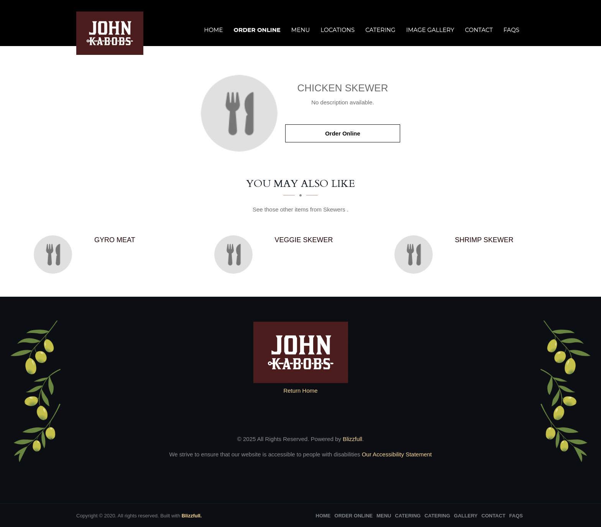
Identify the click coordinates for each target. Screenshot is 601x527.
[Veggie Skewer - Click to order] (235, 254)
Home (213, 29)
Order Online (256, 29)
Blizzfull (352, 439)
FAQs (511, 29)
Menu (300, 29)
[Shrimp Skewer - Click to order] (415, 254)
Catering (380, 29)
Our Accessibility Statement (396, 454)
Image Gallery (430, 29)
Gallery (466, 516)
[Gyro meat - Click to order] (55, 254)
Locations (337, 29)
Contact (479, 29)
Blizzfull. (192, 516)
